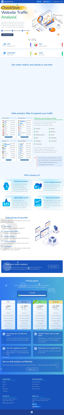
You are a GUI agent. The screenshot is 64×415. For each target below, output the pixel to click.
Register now (32, 369)
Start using (53, 266)
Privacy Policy (5, 388)
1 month (32, 293)
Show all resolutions (24, 160)
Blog (3, 386)
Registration (56, 1)
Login (61, 1)
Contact (4, 381)
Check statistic (7, 34)
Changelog (4, 391)
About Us (4, 384)
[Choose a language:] (48, 1)
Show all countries (8, 137)
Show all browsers (24, 137)
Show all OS (8, 160)
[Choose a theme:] (40, 1)
